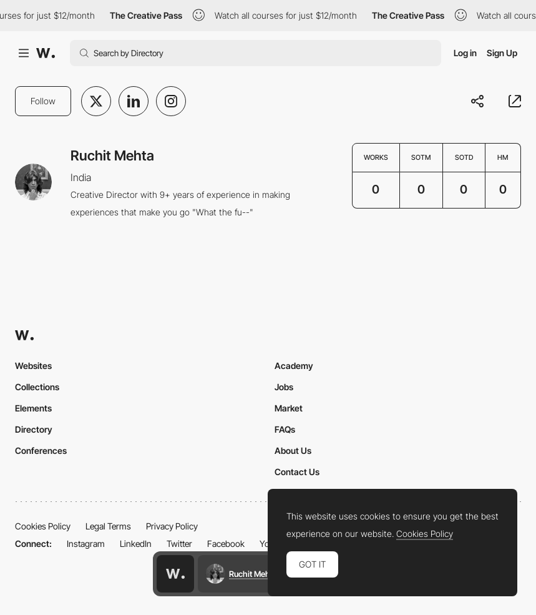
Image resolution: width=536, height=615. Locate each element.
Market (289, 408)
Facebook (226, 543)
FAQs (285, 429)
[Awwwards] (45, 53)
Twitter (179, 543)
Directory (33, 429)
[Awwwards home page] (175, 574)
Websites (33, 365)
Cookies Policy (43, 526)
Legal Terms (108, 526)
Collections (37, 386)
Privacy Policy (172, 526)
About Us (293, 450)
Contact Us (297, 471)
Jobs (284, 386)
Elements (33, 408)
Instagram (86, 543)
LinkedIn (136, 543)
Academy (294, 365)
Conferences (41, 450)
